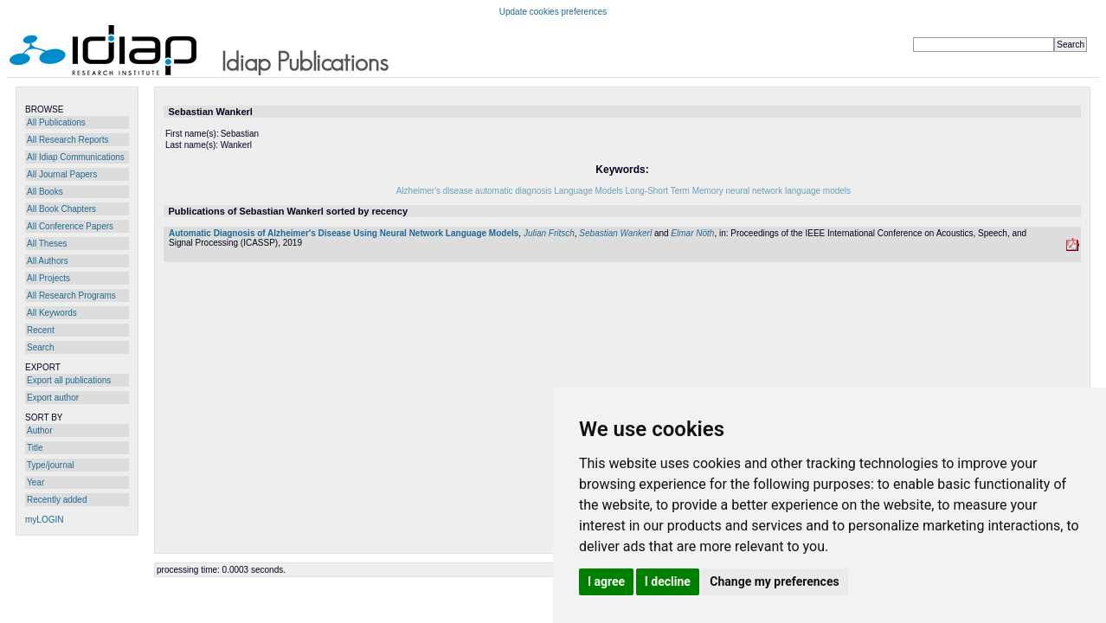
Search (41, 347)
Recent (41, 330)
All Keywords (52, 313)
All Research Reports (67, 140)
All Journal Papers (62, 174)
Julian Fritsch (549, 233)
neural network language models (789, 191)
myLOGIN (44, 519)
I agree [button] (606, 581)
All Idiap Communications (76, 157)
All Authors (47, 261)
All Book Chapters (61, 209)
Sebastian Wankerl (615, 233)
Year (35, 482)
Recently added (57, 499)
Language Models (588, 191)
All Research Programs (71, 295)
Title (35, 448)
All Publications (56, 122)
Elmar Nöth (692, 233)
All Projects (48, 278)
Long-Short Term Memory (674, 191)
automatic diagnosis (513, 191)
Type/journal (50, 465)
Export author (53, 397)
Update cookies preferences (553, 11)
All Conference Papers (70, 226)
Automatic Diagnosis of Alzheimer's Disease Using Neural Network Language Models (343, 233)
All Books (45, 191)
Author (39, 430)
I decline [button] (668, 581)
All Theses (47, 243)
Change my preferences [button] (774, 581)
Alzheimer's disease (434, 191)
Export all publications (69, 380)
